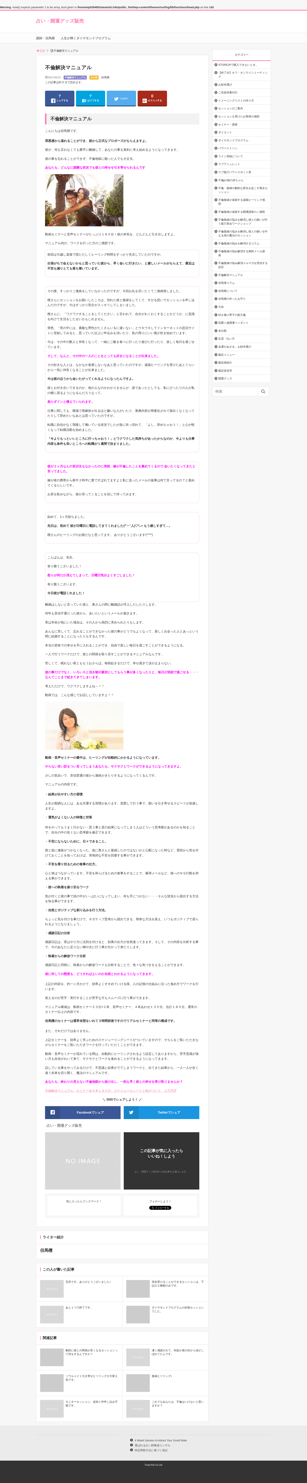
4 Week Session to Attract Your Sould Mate (161, 1440)
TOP (40, 50)
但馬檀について (227, 290)
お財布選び (225, 84)
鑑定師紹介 (225, 362)
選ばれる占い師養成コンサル (152, 1445)
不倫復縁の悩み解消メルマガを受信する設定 (243, 265)
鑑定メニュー (226, 354)
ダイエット (225, 132)
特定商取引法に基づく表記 (151, 1450)
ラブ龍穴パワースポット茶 (234, 172)
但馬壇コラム (226, 282)
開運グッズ (225, 378)
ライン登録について (230, 156)
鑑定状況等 (225, 370)
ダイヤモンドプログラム (233, 140)
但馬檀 (105, 77)
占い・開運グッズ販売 (60, 21)
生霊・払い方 (226, 338)
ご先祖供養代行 (227, 92)
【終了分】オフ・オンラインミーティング (243, 74)
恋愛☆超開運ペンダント (233, 322)
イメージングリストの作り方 (236, 100)
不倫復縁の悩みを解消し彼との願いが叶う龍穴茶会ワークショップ (243, 221)
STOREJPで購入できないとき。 (238, 64)
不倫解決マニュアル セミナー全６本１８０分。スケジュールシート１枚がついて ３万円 (109, 1090)
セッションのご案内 (230, 108)
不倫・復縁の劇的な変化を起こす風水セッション (243, 190)
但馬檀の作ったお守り (232, 298)
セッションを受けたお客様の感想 (238, 116)
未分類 (94, 77)
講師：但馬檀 (45, 38)
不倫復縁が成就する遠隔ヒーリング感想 (241, 201)
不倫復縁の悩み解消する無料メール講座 (241, 253)
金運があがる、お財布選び (234, 346)
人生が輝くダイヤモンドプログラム (86, 38)
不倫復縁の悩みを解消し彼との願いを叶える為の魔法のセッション (243, 233)
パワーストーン (227, 148)
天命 (221, 306)
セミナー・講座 (227, 124)
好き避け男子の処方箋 (232, 314)
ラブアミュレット (229, 164)
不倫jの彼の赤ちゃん (231, 180)
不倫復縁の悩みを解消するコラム (238, 243)
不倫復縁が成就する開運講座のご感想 (241, 211)
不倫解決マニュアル (75, 77)
